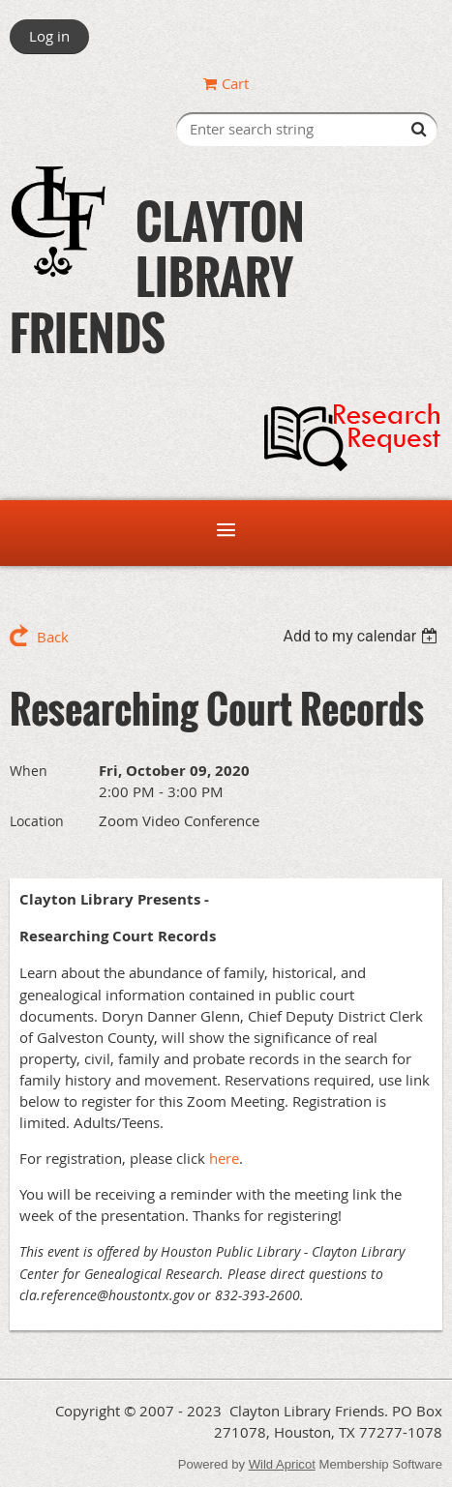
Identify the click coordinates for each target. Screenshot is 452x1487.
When (28, 770)
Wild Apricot (282, 1464)
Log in (49, 35)
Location (37, 821)
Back (53, 636)
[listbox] (362, 636)
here (224, 1158)
